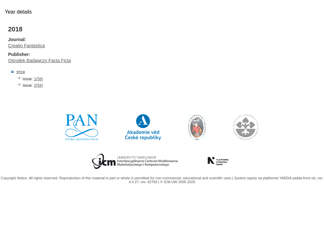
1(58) (38, 79)
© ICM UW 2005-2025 (177, 182)
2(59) (38, 85)
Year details (18, 12)
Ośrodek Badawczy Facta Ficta (39, 60)
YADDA (285, 178)
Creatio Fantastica (26, 45)
